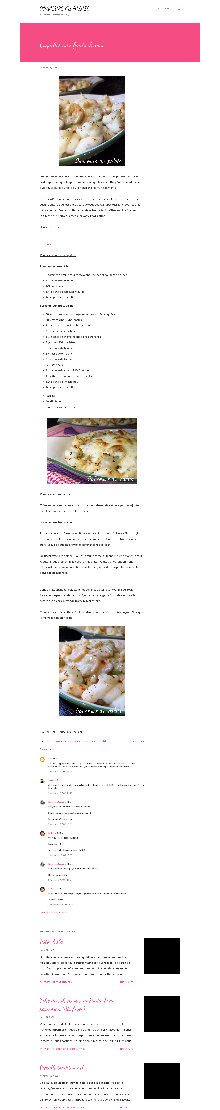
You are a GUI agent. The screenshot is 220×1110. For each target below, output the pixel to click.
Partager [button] (138, 741)
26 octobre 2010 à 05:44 (60, 793)
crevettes (67, 741)
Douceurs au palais (64, 9)
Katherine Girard (56, 801)
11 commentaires (62, 982)
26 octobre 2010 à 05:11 (60, 771)
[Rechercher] (164, 8)
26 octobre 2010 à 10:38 (60, 824)
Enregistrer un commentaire (53, 911)
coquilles (54, 741)
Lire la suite (126, 982)
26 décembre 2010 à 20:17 (61, 904)
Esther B (52, 832)
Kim (50, 758)
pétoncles (94, 741)
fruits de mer (81, 741)
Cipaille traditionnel (62, 1067)
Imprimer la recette (52, 243)
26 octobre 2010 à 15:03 (60, 855)
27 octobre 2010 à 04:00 (60, 879)
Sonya (51, 780)
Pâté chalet (52, 941)
